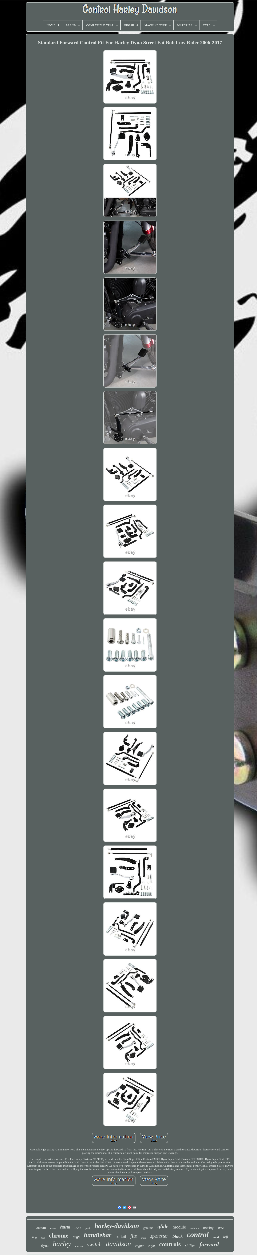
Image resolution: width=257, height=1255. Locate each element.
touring (208, 1228)
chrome (58, 1235)
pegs (76, 1237)
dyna (44, 1245)
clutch (78, 1228)
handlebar (97, 1235)
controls (170, 1244)
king (34, 1237)
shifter (190, 1245)
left (225, 1236)
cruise (143, 1238)
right (151, 1246)
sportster (159, 1236)
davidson (118, 1244)
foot (43, 1237)
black (178, 1236)
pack (88, 1228)
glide (163, 1226)
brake (53, 1228)
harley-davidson (117, 1226)
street (221, 1228)
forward (209, 1244)
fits (133, 1236)
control (198, 1235)
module (179, 1227)
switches (194, 1228)
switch (94, 1244)
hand (65, 1227)
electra (79, 1246)
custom (41, 1228)
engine (139, 1246)
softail (121, 1236)
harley (62, 1244)
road (216, 1237)
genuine (148, 1228)
